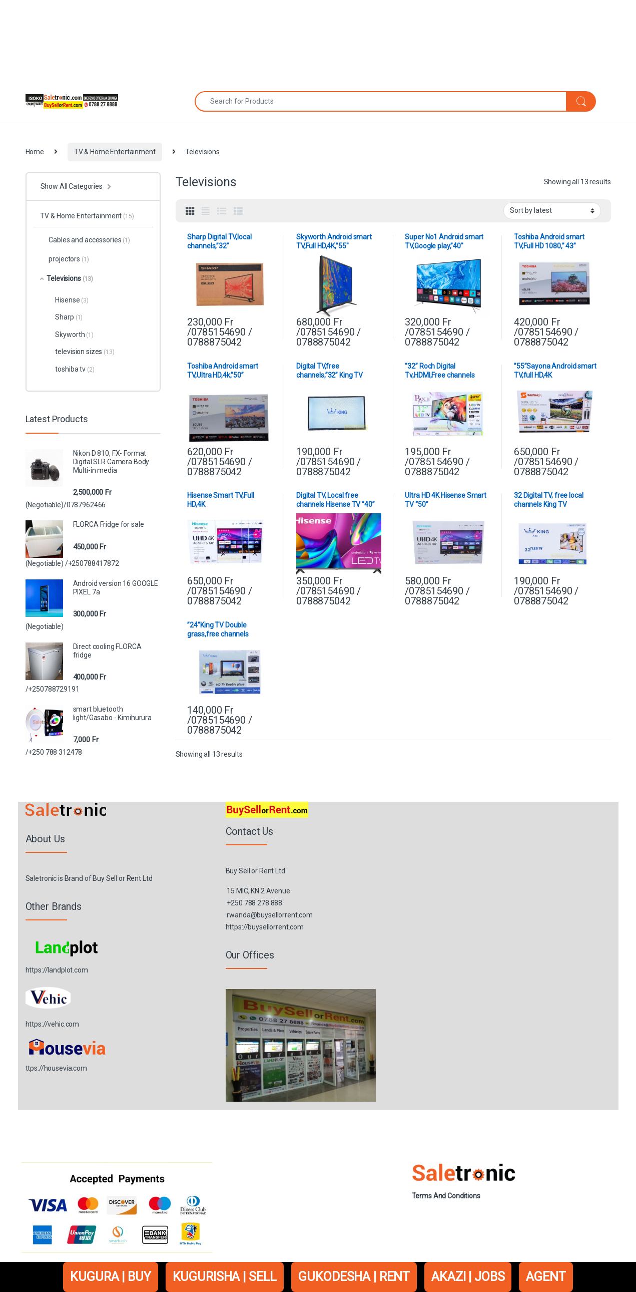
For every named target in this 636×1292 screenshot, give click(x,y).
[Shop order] (552, 210)
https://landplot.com (57, 970)
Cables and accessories (85, 240)
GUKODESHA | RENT (354, 1276)
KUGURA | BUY (110, 1276)
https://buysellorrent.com (265, 927)
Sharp (69, 317)
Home (35, 152)
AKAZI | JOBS (467, 1276)
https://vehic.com (53, 1024)
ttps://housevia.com (56, 1068)
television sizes (84, 352)
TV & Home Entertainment (115, 152)
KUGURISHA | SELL (225, 1276)
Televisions (66, 278)
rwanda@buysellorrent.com (270, 915)
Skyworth (74, 335)
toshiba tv (74, 369)
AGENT (545, 1276)
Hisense (71, 300)
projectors (64, 259)
